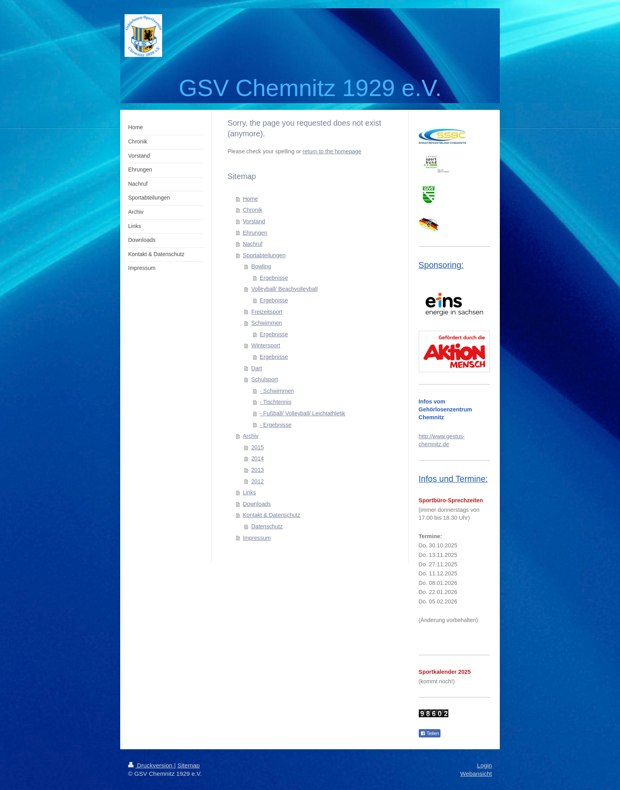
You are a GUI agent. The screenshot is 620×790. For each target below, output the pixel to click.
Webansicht (476, 773)
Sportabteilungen (264, 255)
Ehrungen (255, 233)
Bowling (261, 266)
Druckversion (151, 765)
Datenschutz (266, 526)
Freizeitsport (266, 312)
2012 (257, 481)
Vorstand (254, 221)
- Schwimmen (277, 391)
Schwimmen (266, 323)
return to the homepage (331, 151)
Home (250, 199)
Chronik (252, 210)
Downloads (257, 504)
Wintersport (265, 345)
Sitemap (189, 765)
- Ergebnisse (275, 425)
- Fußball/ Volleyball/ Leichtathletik (302, 413)
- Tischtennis (275, 402)
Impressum (257, 538)
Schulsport (264, 379)
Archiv (251, 436)
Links (249, 492)
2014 (257, 458)
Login (484, 765)
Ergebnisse (274, 278)
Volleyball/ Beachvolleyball (284, 289)
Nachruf (253, 244)
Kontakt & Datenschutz (271, 515)
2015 (257, 447)
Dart (256, 368)
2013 (257, 470)
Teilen (429, 733)
